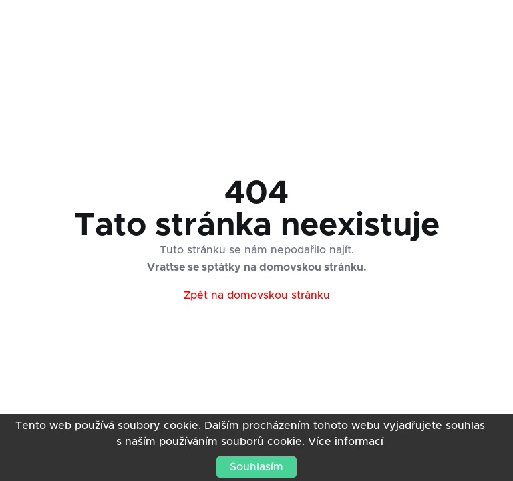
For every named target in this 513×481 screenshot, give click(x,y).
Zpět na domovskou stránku (257, 295)
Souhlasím (256, 467)
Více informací (345, 441)
